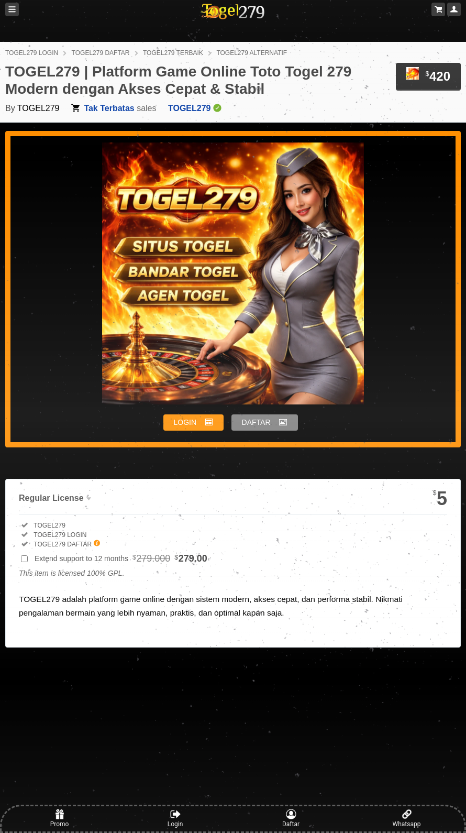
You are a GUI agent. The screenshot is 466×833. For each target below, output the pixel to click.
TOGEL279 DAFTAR (101, 53)
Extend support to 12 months (121, 558)
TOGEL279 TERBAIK (173, 53)
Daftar (290, 818)
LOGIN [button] (185, 422)
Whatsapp (407, 818)
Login (175, 818)
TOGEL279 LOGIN (31, 53)
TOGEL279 (38, 108)
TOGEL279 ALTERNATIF (251, 53)
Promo (59, 818)
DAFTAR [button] (256, 422)
